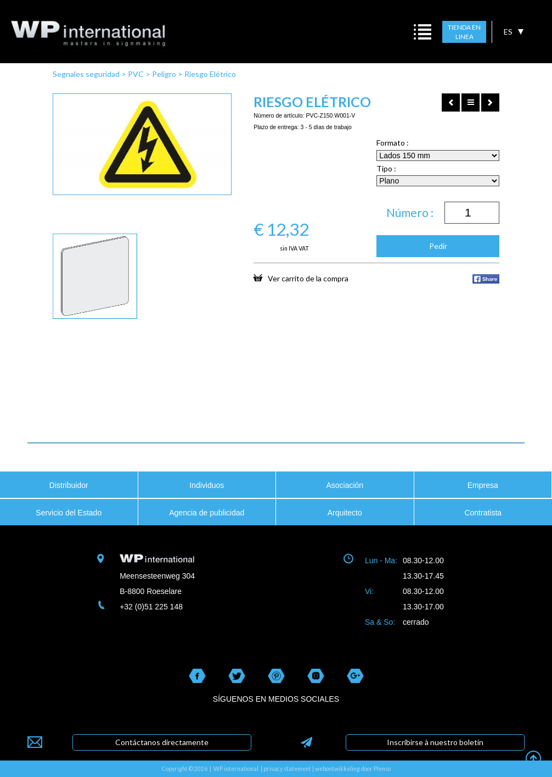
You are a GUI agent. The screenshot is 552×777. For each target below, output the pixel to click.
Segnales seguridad (86, 74)
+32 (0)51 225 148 (151, 606)
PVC (136, 74)
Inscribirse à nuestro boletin (435, 742)
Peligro (164, 74)
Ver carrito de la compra (301, 278)
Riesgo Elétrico (210, 74)
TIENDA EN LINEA (464, 32)
